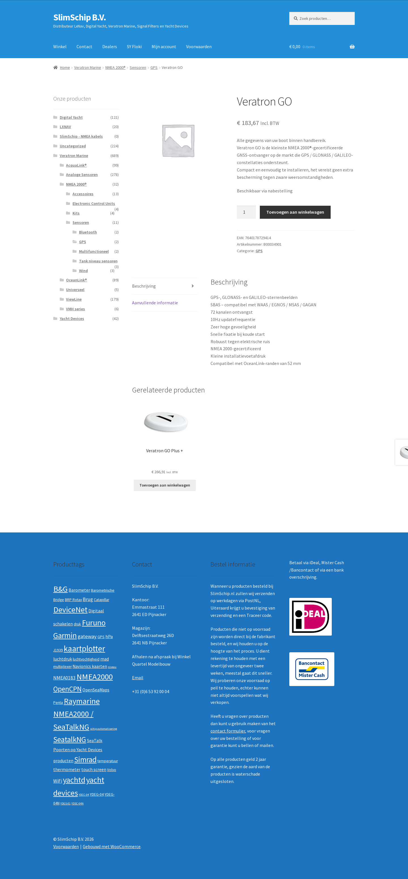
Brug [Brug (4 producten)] (88, 599)
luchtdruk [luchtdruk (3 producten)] (62, 659)
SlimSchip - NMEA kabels (81, 136)
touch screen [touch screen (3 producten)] (93, 769)
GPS (154, 67)
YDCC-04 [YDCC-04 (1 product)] (84, 795)
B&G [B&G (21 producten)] (60, 589)
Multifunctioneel (94, 251)
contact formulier (228, 731)
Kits (76, 213)
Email (137, 677)
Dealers (109, 46)
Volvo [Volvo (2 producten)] (111, 769)
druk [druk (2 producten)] (77, 624)
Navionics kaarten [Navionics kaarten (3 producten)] (90, 666)
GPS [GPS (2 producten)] (101, 636)
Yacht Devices (72, 318)
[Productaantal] (246, 212)
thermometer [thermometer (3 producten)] (66, 769)
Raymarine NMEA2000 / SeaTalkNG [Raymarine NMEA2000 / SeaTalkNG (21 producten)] (76, 714)
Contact (84, 46)
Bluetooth (88, 232)
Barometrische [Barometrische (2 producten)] (102, 590)
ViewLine (74, 299)
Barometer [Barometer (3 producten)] (79, 590)
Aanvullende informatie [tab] (155, 302)
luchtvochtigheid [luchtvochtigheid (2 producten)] (86, 659)
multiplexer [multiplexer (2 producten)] (62, 666)
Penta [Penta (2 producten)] (58, 702)
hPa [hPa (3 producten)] (109, 636)
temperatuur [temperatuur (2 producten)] (107, 761)
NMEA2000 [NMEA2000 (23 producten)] (94, 677)
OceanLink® (76, 280)
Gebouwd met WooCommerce (112, 846)
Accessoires (83, 193)
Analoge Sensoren (82, 174)
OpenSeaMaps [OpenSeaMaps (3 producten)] (95, 690)
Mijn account (164, 46)
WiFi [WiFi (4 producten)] (57, 781)
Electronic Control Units (94, 203)
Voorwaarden (199, 46)
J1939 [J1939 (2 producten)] (58, 650)
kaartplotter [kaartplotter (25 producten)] (84, 648)
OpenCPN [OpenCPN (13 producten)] (67, 688)
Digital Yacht (71, 117)
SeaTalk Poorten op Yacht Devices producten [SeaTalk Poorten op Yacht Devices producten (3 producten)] (77, 750)
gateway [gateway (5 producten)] (87, 636)
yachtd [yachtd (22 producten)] (74, 780)
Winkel (60, 46)
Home (65, 67)
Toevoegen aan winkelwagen (295, 212)
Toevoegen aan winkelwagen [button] (164, 485)
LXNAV (65, 126)
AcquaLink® (76, 165)
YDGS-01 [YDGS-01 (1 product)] (65, 803)
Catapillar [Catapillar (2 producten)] (101, 599)
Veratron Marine (87, 67)
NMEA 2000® (115, 67)
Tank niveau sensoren (98, 261)
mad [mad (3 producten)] (104, 659)
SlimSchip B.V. (79, 17)
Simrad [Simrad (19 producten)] (85, 760)
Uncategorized (73, 145)
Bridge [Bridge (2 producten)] (58, 599)
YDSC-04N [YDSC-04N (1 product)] (77, 803)
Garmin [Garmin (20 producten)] (65, 635)
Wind (83, 270)
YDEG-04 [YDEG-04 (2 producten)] (97, 794)
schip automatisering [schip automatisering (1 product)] (103, 729)
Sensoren (138, 67)
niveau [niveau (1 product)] (112, 667)
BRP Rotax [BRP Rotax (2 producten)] (73, 599)
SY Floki (134, 46)
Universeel (75, 289)
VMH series (75, 308)
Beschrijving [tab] (144, 286)
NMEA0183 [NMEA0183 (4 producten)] (64, 678)
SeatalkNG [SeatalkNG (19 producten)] (69, 739)
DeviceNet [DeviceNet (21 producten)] (70, 609)
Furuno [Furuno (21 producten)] (94, 622)
